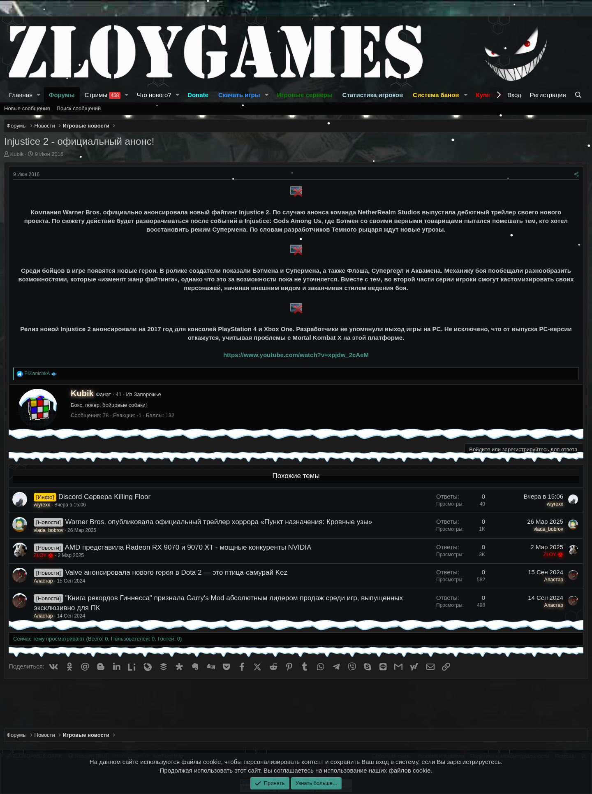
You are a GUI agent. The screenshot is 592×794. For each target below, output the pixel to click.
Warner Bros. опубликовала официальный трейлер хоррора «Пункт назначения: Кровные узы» (218, 522)
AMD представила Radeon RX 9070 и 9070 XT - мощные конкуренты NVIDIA (188, 547)
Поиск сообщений (79, 108)
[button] (38, 94)
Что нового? (154, 94)
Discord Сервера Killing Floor (104, 497)
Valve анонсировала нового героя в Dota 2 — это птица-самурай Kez (176, 572)
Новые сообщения (27, 108)
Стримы (103, 95)
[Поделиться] (576, 174)
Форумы (62, 94)
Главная (20, 94)
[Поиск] (579, 94)
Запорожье (147, 394)
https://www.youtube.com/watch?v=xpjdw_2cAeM (296, 354)
